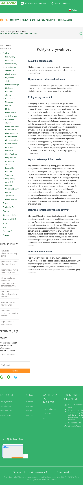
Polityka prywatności (38, 472)
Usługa (29, 411)
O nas (32, 20)
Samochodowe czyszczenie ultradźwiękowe (11, 70)
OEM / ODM (47, 413)
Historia (29, 406)
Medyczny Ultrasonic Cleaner (9, 91)
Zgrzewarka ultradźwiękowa (11, 197)
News (5, 227)
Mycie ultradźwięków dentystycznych (11, 112)
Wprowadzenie (32, 401)
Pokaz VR (24, 20)
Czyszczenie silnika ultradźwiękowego (12, 81)
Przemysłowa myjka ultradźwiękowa (9, 271)
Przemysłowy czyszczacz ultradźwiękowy (11, 60)
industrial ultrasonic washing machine (9, 294)
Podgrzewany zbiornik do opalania (10, 182)
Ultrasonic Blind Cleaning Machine (11, 138)
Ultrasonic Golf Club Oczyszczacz (11, 131)
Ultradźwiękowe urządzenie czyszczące (11, 147)
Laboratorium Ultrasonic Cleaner (10, 102)
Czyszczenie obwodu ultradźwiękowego (12, 122)
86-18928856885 (9, 344)
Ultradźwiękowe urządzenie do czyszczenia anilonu (11, 159)
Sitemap (17, 472)
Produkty (14, 20)
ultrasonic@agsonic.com (35, 3)
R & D (45, 418)
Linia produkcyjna (50, 409)
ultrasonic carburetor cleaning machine (9, 313)
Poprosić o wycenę (28, 33)
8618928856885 (8, 350)
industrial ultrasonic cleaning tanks (9, 253)
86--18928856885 (62, 3)
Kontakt (15, 371)
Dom (4, 20)
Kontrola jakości (64, 20)
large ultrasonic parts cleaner (7, 322)
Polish (74, 10)
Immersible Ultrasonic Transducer (9, 171)
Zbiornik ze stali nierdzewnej (8, 303)
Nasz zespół (31, 415)
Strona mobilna (64, 472)
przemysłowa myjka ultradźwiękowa (9, 262)
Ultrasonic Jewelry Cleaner (12, 190)
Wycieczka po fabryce (46, 20)
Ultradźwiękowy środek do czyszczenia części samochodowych (8, 282)
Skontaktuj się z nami (9, 33)
